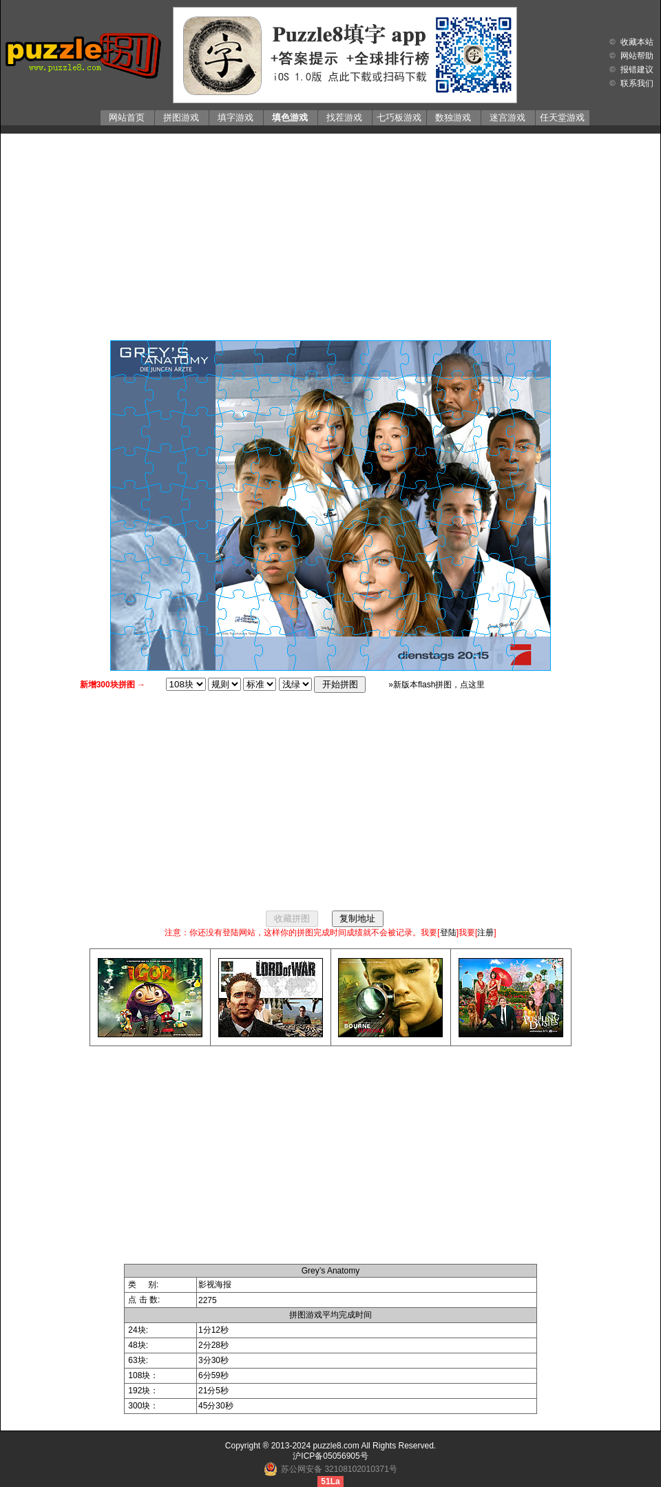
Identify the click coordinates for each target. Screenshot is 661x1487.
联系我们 (636, 83)
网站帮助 (636, 56)
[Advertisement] (330, 233)
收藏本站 (636, 42)
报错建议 (636, 69)
